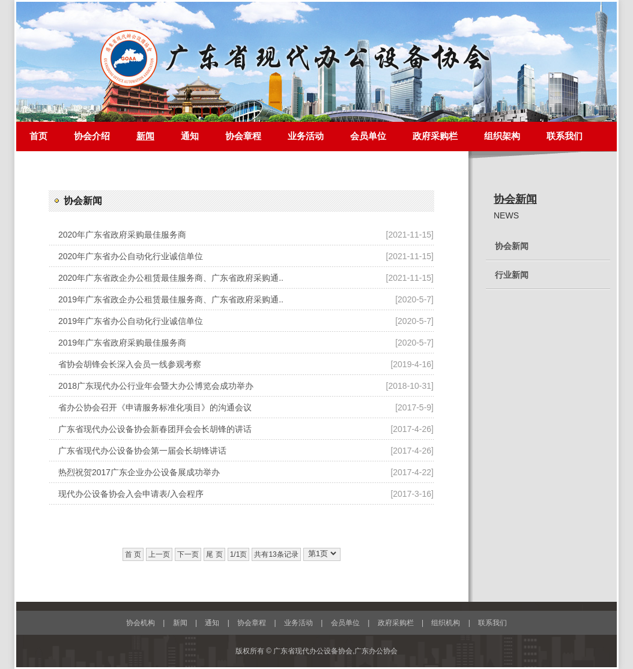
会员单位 (368, 136)
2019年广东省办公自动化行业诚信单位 (130, 321)
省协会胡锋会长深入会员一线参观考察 (129, 364)
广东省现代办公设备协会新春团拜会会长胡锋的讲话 (155, 429)
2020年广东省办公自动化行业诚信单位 (130, 256)
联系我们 (565, 136)
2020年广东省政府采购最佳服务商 (122, 234)
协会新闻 (515, 199)
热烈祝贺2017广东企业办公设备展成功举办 (139, 472)
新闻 (145, 136)
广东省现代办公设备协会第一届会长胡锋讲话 (142, 450)
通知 (190, 136)
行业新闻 (512, 275)
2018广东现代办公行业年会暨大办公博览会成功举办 (155, 386)
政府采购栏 (435, 136)
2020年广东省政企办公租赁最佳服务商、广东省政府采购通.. (170, 278)
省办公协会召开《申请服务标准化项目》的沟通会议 (155, 407)
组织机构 (445, 623)
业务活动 (306, 136)
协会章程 (243, 136)
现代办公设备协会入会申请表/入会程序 (131, 494)
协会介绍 (92, 136)
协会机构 (140, 623)
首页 (38, 136)
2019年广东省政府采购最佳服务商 (122, 342)
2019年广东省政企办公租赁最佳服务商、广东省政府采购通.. (170, 299)
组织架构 (502, 136)
